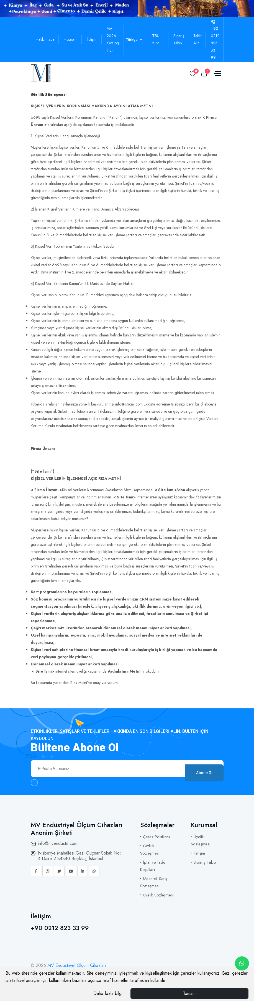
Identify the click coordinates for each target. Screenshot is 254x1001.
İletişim (92, 39)
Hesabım (71, 39)
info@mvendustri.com (57, 843)
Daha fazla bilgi (107, 993)
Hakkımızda (45, 39)
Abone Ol (204, 768)
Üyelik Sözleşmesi (158, 895)
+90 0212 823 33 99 (60, 927)
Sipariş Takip (205, 862)
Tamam (189, 993)
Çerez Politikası (156, 837)
